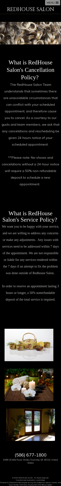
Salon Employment (30, 485)
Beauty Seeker (47, 485)
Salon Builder (14, 485)
